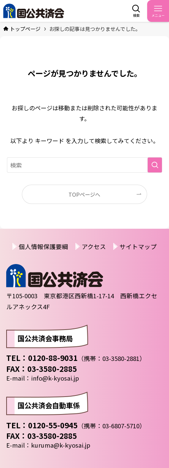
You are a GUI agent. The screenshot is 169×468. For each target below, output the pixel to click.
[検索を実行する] (155, 165)
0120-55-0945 (53, 425)
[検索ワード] (84, 165)
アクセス (94, 246)
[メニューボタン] (158, 11)
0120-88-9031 (53, 357)
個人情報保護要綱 (43, 246)
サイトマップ (138, 246)
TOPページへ (84, 194)
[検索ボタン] (136, 11)
